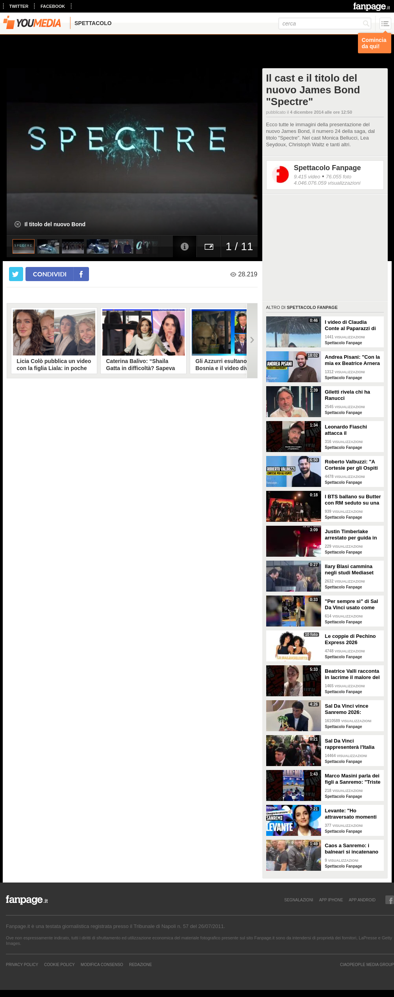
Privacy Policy (22, 964)
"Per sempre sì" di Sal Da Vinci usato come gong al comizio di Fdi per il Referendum (352, 604)
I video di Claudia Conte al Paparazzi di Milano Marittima (350, 325)
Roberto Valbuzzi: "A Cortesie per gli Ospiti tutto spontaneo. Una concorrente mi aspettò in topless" (353, 465)
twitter (19, 6)
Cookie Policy (59, 964)
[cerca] (324, 23)
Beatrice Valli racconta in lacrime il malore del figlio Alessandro (352, 674)
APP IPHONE (331, 900)
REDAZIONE (140, 964)
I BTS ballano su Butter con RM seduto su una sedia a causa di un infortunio (353, 500)
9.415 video (307, 177)
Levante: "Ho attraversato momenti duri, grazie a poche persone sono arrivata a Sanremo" (351, 814)
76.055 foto (338, 177)
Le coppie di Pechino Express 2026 (350, 639)
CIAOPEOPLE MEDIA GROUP (367, 964)
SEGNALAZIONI (298, 900)
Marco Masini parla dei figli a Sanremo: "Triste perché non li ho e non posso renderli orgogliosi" (353, 779)
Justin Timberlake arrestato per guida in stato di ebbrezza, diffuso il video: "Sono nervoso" (352, 534)
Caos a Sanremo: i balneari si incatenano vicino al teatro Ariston (352, 849)
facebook (52, 6)
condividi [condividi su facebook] (50, 274)
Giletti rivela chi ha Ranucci (347, 395)
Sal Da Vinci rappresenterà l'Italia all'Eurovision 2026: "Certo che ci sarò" (350, 744)
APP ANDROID (362, 900)
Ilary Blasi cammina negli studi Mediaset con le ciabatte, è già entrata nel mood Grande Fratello (350, 569)
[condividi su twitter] (16, 274)
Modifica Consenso (102, 964)
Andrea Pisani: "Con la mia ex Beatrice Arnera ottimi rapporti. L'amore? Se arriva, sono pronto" (352, 360)
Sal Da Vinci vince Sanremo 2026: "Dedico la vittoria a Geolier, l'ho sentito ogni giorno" (349, 709)
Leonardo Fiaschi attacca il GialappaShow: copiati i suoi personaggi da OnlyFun (352, 430)
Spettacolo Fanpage (327, 168)
